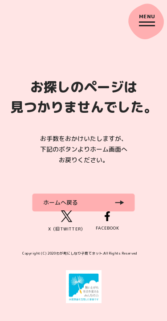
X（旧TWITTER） (66, 221)
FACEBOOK (107, 221)
